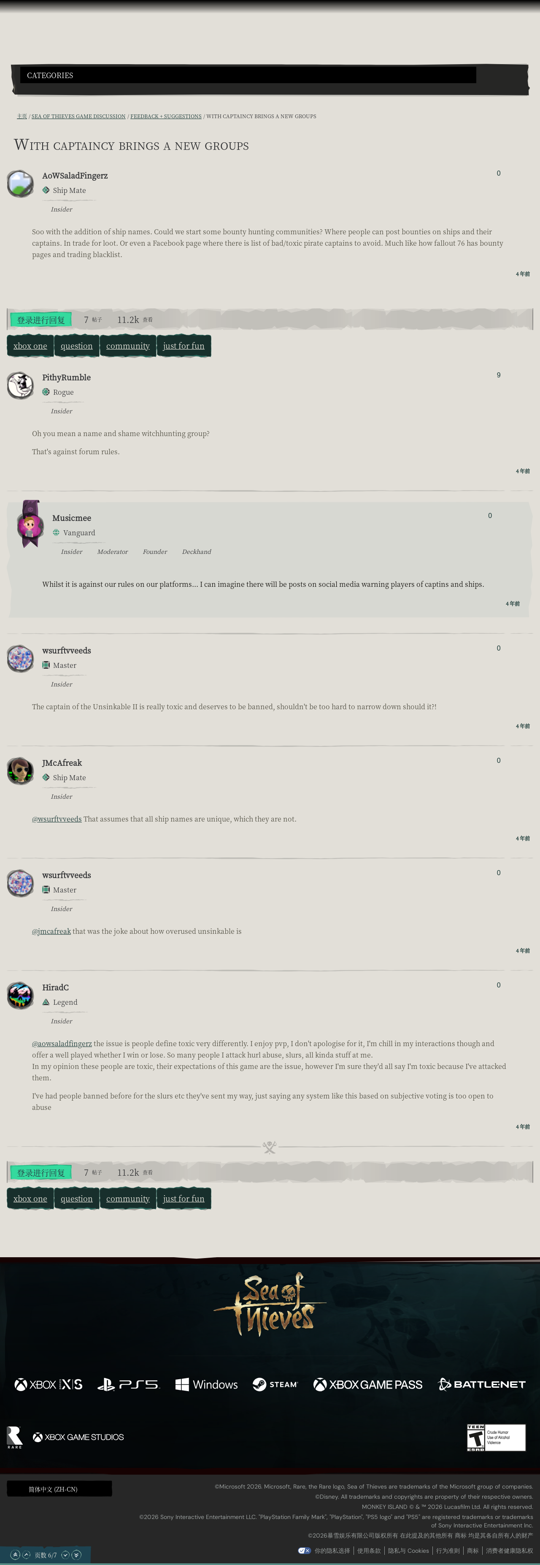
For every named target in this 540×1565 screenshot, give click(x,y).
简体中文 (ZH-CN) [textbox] (53, 1489)
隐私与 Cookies (408, 1550)
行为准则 (448, 1550)
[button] (248, 75)
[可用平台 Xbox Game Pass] (368, 1385)
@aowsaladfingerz (62, 1043)
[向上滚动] (26, 1555)
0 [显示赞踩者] (499, 173)
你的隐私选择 (332, 1550)
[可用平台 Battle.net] (481, 1385)
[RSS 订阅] (12, 116)
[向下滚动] (65, 1555)
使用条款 (369, 1550)
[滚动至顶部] (15, 1555)
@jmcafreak (51, 931)
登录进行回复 (41, 319)
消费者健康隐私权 (509, 1550)
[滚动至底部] (76, 1555)
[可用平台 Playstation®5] (129, 1385)
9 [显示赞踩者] (499, 375)
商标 (473, 1550)
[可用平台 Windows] (206, 1385)
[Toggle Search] (40, 88)
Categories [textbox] (50, 75)
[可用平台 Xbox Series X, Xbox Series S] (48, 1385)
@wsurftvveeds (57, 819)
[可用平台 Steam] (275, 1385)
